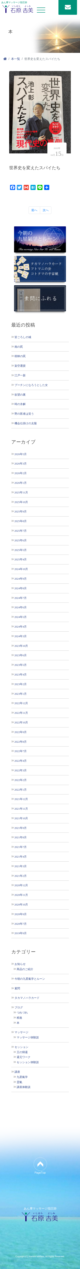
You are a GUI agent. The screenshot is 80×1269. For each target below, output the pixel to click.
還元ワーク (24, 1057)
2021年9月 (21, 828)
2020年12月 (21, 885)
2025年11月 (21, 492)
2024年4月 (21, 626)
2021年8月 (21, 837)
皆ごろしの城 (23, 337)
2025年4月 (21, 559)
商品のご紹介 (25, 969)
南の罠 (19, 346)
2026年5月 (21, 454)
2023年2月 (21, 684)
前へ (34, 210)
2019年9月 (21, 933)
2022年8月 (21, 741)
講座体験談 (24, 1087)
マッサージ (21, 1032)
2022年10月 (21, 722)
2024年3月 (21, 636)
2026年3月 (21, 463)
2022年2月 (21, 780)
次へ (46, 210)
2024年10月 (21, 569)
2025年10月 (21, 502)
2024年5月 (21, 617)
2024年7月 (21, 598)
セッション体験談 (28, 1062)
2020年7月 (21, 923)
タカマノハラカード (27, 997)
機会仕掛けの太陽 (26, 423)
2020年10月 (21, 904)
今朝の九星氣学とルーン (30, 978)
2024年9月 (21, 578)
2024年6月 (21, 607)
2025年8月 (21, 521)
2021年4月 (21, 856)
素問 (17, 988)
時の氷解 (20, 404)
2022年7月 (21, 751)
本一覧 (15, 59)
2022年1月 (21, 789)
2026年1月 (21, 482)
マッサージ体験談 (28, 1037)
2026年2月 (21, 473)
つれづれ (22, 1012)
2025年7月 (21, 530)
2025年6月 (21, 540)
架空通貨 (20, 365)
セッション (21, 1047)
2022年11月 (21, 712)
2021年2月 (21, 875)
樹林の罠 (20, 356)
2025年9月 (21, 511)
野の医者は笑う (24, 413)
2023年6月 (21, 655)
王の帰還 (22, 1052)
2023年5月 (21, 664)
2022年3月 (21, 770)
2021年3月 (21, 866)
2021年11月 (21, 808)
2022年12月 (21, 703)
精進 (19, 1017)
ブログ (19, 1007)
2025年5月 (21, 550)
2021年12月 (21, 799)
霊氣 (19, 1082)
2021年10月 (21, 818)
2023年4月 (21, 674)
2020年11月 (21, 894)
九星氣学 (22, 1077)
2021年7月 (21, 847)
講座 (17, 1071)
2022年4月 (21, 760)
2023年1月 (21, 693)
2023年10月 (21, 645)
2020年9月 (21, 914)
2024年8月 (21, 588)
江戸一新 (20, 375)
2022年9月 (21, 732)
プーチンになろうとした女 (31, 385)
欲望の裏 (20, 394)
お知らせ (20, 964)
